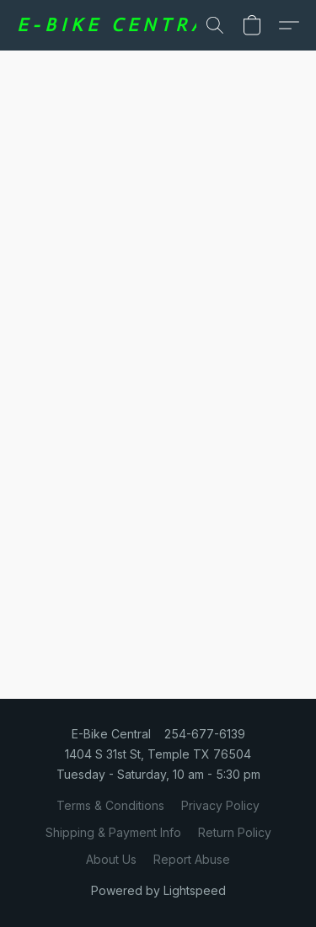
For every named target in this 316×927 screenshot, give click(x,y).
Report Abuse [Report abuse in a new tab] (191, 859)
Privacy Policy (220, 805)
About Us (111, 859)
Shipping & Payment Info (113, 832)
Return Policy (234, 832)
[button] (117, 25)
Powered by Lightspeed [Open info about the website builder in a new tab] (158, 890)
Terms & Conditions (110, 805)
